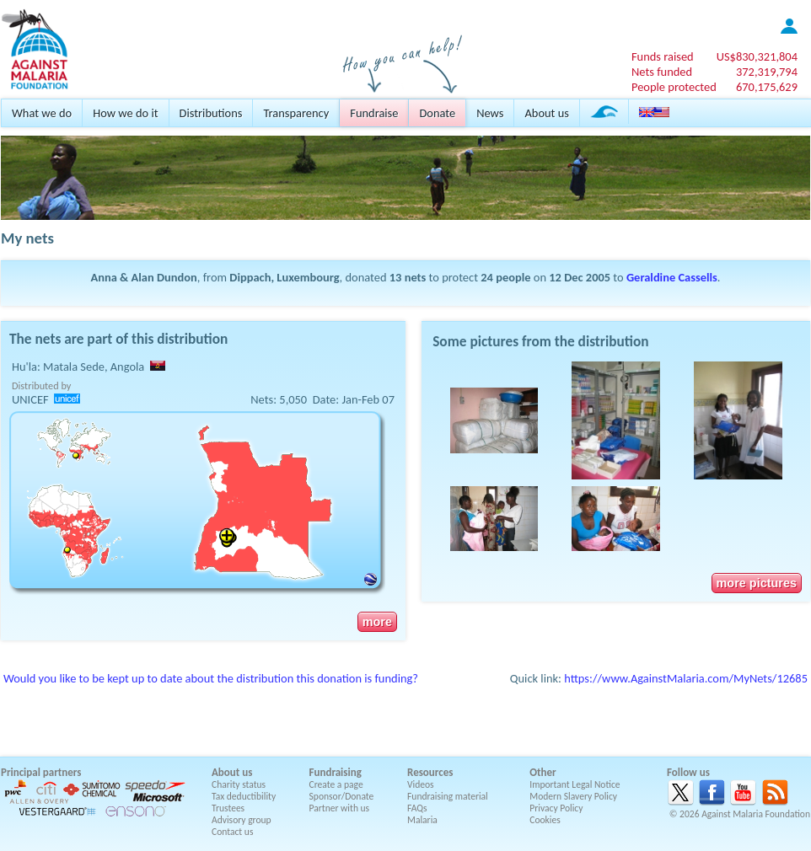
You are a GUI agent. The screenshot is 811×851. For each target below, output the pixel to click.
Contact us (232, 832)
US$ (757, 56)
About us (546, 112)
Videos (420, 784)
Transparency (296, 112)
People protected (674, 86)
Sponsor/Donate (341, 796)
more (377, 622)
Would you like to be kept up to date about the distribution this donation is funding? (210, 678)
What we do (42, 112)
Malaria (422, 820)
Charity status (239, 784)
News (489, 112)
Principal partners (41, 772)
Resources (430, 772)
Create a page (336, 784)
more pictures (757, 583)
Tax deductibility (244, 796)
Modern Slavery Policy (573, 796)
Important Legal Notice (574, 784)
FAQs (417, 808)
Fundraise (374, 112)
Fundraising (335, 772)
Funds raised (662, 56)
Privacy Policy (556, 808)
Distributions (211, 112)
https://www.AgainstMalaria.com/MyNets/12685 (686, 678)
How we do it (125, 112)
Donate (437, 112)
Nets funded (661, 71)
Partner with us (339, 808)
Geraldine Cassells (671, 277)
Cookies (545, 820)
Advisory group (241, 820)
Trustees (228, 808)
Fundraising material (447, 796)
